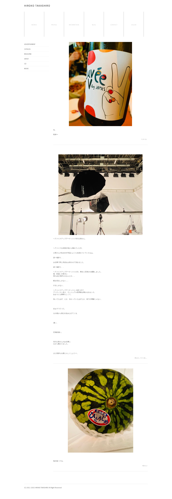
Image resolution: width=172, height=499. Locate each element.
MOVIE (26, 69)
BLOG (94, 25)
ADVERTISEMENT (29, 44)
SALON (133, 25)
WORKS (34, 25)
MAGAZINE (27, 54)
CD (25, 64)
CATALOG (27, 49)
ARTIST (26, 59)
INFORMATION (74, 25)
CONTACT (113, 25)
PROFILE (54, 25)
